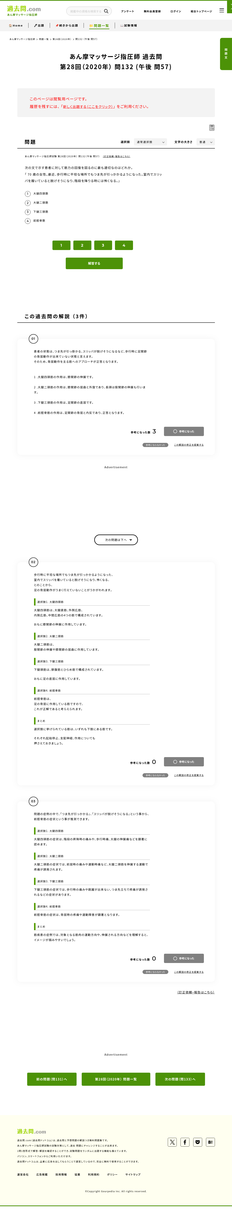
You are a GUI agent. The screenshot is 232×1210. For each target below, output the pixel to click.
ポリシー (113, 1178)
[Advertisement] (116, 499)
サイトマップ (134, 1178)
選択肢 (125, 142)
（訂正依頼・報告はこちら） (117, 156)
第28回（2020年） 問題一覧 (116, 1082)
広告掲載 (42, 1178)
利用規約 (95, 1178)
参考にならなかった (155, 447)
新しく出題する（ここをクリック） (91, 106)
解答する (94, 265)
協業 (78, 1178)
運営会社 (23, 1178)
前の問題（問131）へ (51, 1082)
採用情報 (62, 1178)
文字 (184, 142)
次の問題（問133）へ (180, 1082)
